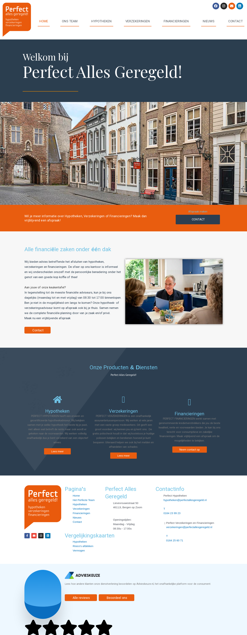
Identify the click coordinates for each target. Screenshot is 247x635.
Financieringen (176, 21)
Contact (235, 21)
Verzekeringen (137, 21)
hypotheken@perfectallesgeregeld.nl (185, 500)
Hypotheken (101, 21)
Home (43, 21)
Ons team (69, 21)
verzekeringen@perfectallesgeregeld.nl (189, 527)
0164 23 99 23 (171, 513)
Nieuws (208, 21)
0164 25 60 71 (174, 540)
